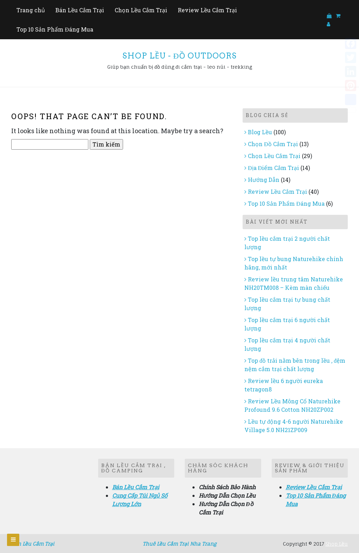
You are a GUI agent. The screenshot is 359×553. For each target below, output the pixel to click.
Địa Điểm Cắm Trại (273, 167)
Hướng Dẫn (263, 179)
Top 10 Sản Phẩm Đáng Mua (54, 29)
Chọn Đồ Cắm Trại (273, 144)
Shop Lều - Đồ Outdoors (179, 55)
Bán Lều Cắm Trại (79, 10)
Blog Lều (260, 132)
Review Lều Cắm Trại (207, 10)
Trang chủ (30, 10)
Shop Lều (336, 544)
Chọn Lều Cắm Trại (141, 10)
